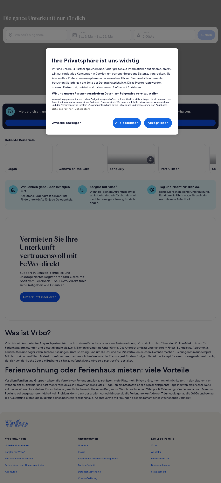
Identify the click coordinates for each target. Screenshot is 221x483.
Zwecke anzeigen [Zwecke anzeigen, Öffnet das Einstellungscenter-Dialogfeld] (67, 123)
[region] (112, 91)
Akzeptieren (158, 123)
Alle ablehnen (126, 123)
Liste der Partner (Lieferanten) (71, 108)
